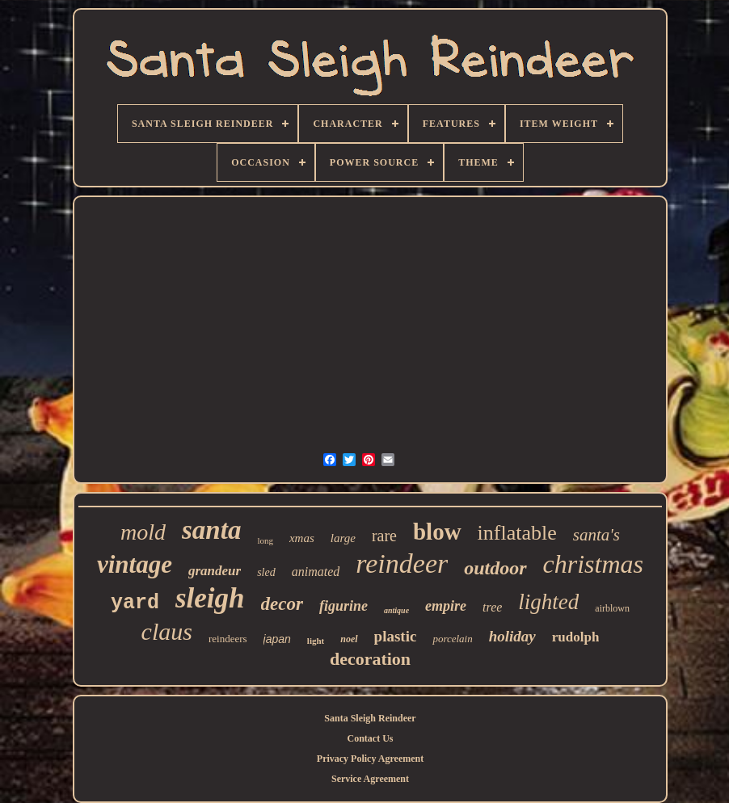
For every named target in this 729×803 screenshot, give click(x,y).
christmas (593, 563)
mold (143, 531)
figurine (343, 606)
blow (437, 531)
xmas (301, 538)
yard (135, 603)
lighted (548, 602)
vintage (134, 564)
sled (266, 572)
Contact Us (371, 738)
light (315, 640)
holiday (512, 636)
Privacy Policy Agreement (370, 758)
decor (282, 604)
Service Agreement (370, 778)
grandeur (214, 570)
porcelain (452, 639)
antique (396, 610)
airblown (612, 608)
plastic (395, 636)
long (265, 540)
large (343, 538)
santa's (596, 534)
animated (316, 571)
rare (384, 535)
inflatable (517, 532)
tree (492, 607)
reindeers (228, 639)
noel (348, 639)
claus (166, 631)
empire (445, 606)
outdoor (495, 567)
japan (277, 639)
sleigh (210, 598)
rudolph (576, 637)
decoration (370, 659)
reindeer (402, 563)
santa (211, 529)
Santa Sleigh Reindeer (369, 718)
